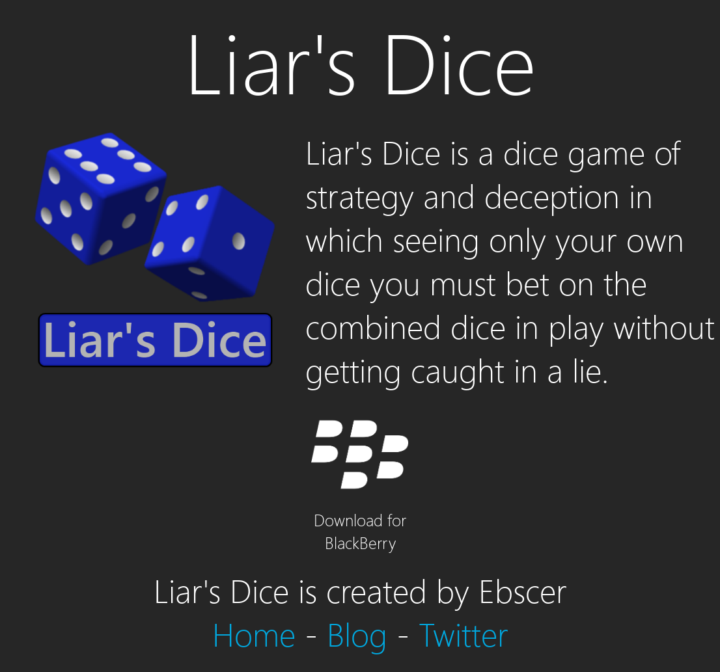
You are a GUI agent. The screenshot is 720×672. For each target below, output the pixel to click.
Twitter (463, 633)
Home (254, 633)
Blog (357, 633)
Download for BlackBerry (360, 519)
